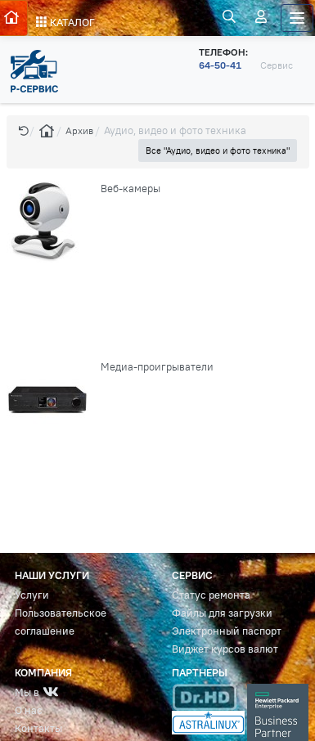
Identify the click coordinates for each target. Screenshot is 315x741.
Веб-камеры (130, 188)
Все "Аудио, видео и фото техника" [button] (218, 150)
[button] (24, 130)
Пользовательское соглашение (60, 622)
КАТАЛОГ (65, 22)
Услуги (32, 595)
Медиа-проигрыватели (157, 367)
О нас (29, 710)
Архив (79, 130)
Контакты (38, 728)
